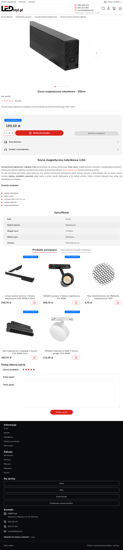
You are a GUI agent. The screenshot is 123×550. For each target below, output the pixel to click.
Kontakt (7, 433)
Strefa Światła (61, 497)
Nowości (32, 2)
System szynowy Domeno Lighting (73, 17)
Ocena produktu (10, 369)
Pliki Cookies (8, 446)
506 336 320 (83, 5)
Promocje (22, 2)
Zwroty (6, 473)
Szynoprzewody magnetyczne (46, 17)
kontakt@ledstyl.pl (85, 10)
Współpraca (8, 437)
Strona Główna (6, 17)
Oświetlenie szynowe (23, 17)
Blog (61, 490)
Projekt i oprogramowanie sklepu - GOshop (103, 545)
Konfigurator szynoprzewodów (61, 503)
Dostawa (7, 460)
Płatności (7, 464)
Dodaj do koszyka (41, 133)
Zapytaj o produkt (96, 133)
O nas (6, 428)
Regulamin (8, 468)
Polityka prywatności (11, 441)
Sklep (61, 483)
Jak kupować (8, 455)
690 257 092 (83, 7)
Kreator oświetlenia (8, 2)
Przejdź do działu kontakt (16, 537)
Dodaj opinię (61, 412)
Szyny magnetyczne (70, 170)
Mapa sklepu (8, 545)
